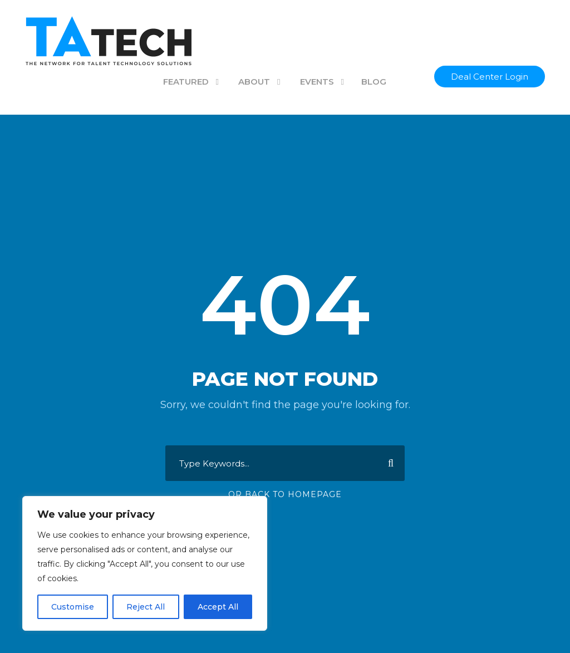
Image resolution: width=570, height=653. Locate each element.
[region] (144, 563)
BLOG (373, 81)
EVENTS (317, 81)
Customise (72, 607)
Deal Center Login (489, 76)
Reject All (145, 607)
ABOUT (254, 81)
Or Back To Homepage (285, 494)
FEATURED (186, 81)
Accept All (218, 607)
